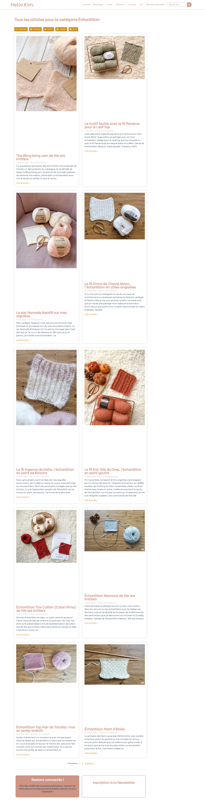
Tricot (110, 4)
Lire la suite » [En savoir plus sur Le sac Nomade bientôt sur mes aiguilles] (23, 340)
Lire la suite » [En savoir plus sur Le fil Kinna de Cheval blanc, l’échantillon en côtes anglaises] (91, 314)
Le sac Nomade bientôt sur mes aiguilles (41, 314)
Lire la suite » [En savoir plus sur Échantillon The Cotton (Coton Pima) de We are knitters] (23, 634)
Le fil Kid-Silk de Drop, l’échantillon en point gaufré (112, 471)
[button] (21, 29)
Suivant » (89, 763)
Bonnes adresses (156, 4)
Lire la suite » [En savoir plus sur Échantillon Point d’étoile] (91, 753)
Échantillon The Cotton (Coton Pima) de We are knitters (46, 608)
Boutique (98, 4)
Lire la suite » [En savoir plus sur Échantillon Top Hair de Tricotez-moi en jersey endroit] (23, 754)
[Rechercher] (189, 5)
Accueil (86, 4)
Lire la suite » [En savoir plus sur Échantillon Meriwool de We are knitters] (91, 623)
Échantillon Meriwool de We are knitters (109, 597)
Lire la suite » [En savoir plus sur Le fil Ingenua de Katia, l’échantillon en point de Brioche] (23, 497)
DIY (141, 4)
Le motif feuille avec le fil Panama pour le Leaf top (111, 125)
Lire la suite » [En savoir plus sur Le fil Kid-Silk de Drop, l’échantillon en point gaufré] (91, 500)
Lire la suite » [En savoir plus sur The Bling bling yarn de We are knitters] (23, 183)
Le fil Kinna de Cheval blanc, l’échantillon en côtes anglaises (110, 285)
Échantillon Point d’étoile (104, 728)
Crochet (132, 4)
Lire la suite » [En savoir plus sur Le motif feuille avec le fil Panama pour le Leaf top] (91, 151)
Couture (120, 4)
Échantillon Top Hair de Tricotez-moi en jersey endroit (45, 728)
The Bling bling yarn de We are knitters (40, 157)
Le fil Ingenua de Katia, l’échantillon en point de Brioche (45, 471)
